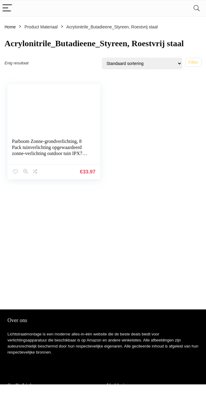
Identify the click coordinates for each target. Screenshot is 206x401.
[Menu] (7, 8)
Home (10, 26)
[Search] (196, 8)
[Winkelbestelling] (142, 63)
